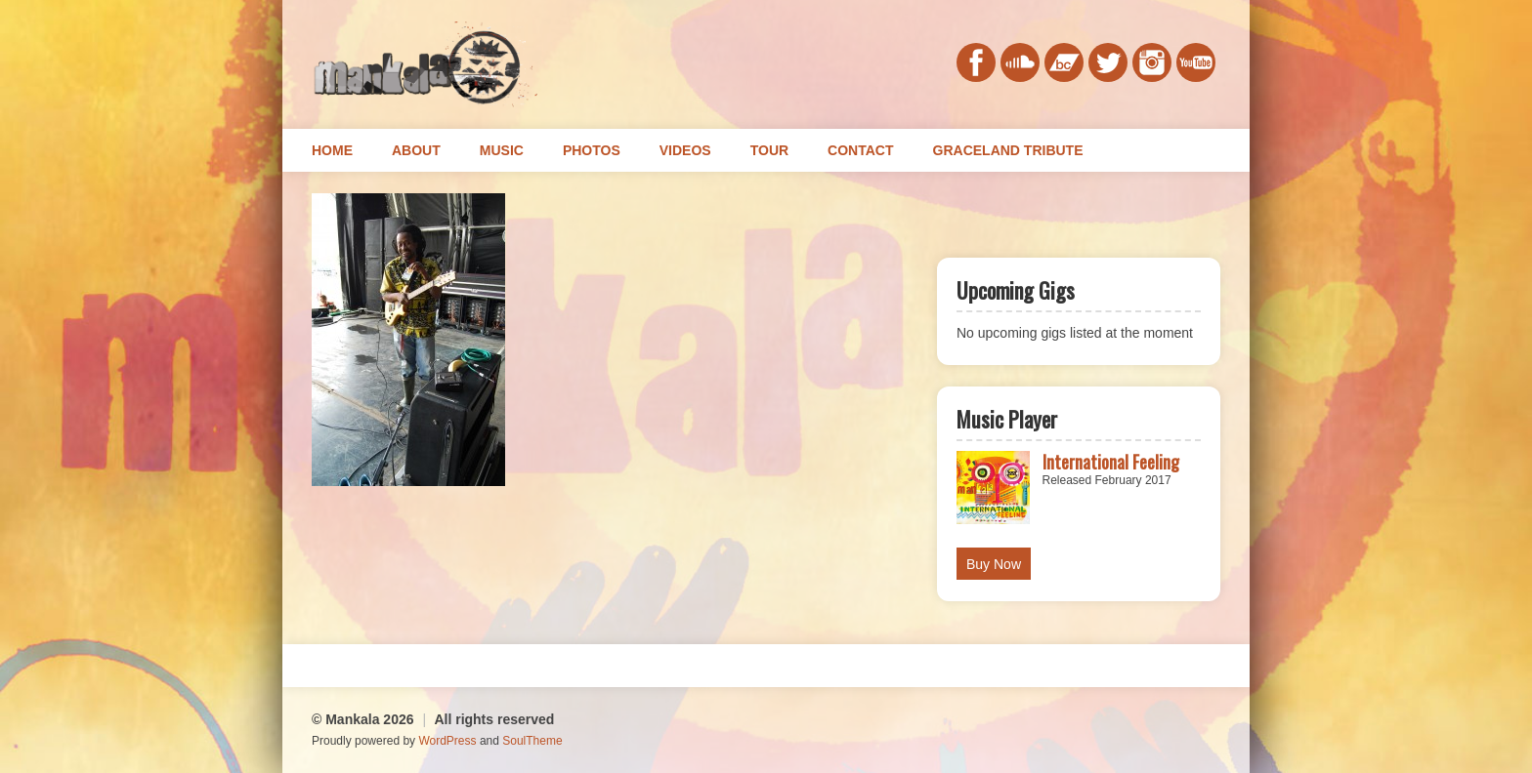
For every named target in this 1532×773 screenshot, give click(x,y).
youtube (1195, 62)
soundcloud (1020, 62)
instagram (1151, 62)
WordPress (447, 741)
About (416, 150)
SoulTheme (532, 741)
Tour (769, 150)
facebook (976, 62)
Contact (860, 150)
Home (332, 150)
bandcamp (1064, 62)
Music (502, 150)
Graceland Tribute (1008, 150)
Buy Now (993, 564)
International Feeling (1111, 461)
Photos (591, 150)
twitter (1108, 62)
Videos (685, 150)
